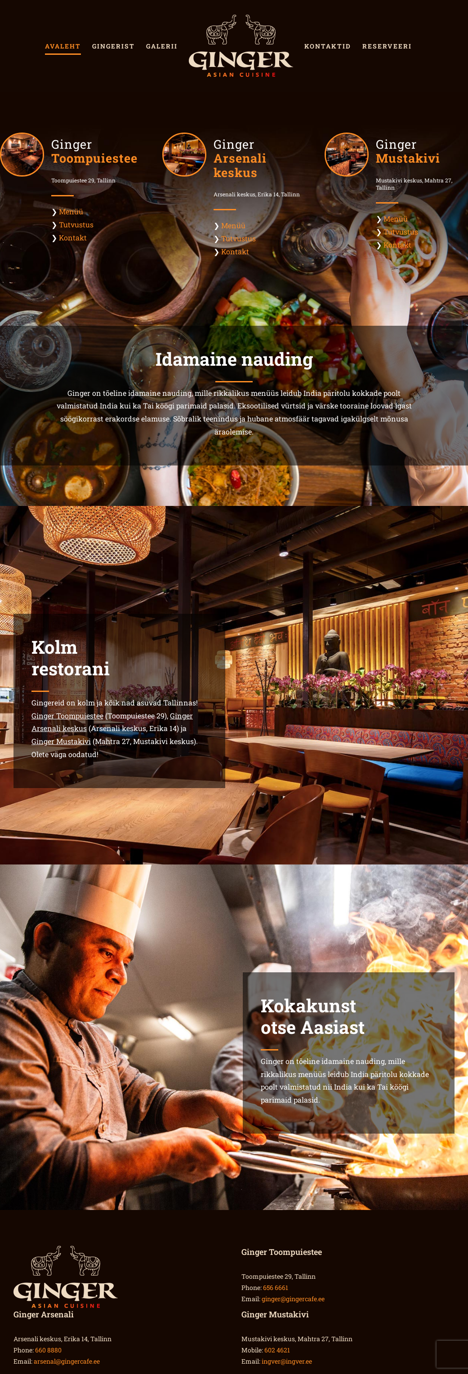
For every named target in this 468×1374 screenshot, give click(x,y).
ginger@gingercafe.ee (293, 1298)
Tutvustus (76, 224)
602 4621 (277, 1350)
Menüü (71, 211)
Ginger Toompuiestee (67, 715)
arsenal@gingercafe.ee (67, 1361)
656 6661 (275, 1287)
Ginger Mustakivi (61, 741)
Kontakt (73, 237)
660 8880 (48, 1350)
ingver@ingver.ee (287, 1361)
